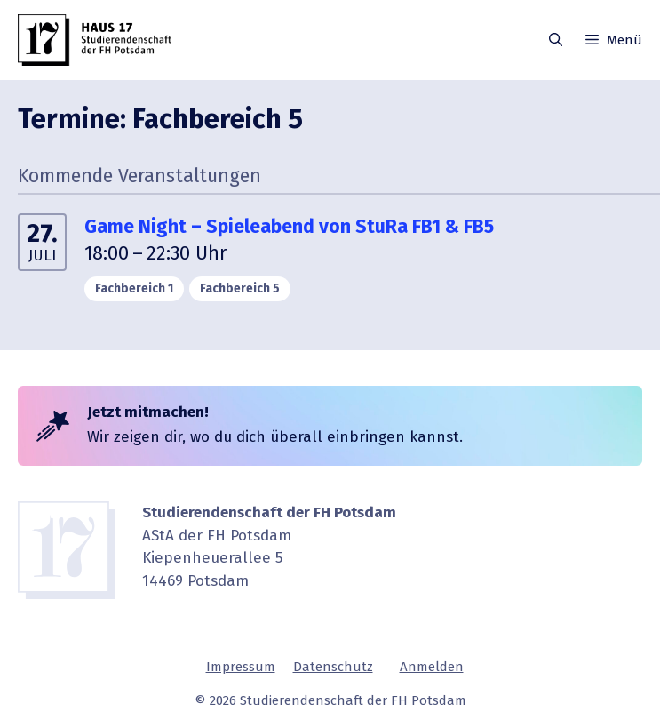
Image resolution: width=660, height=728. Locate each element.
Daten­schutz (333, 667)
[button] (555, 40)
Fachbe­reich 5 (240, 288)
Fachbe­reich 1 (134, 288)
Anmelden (432, 667)
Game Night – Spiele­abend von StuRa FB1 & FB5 (289, 226)
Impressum (240, 667)
